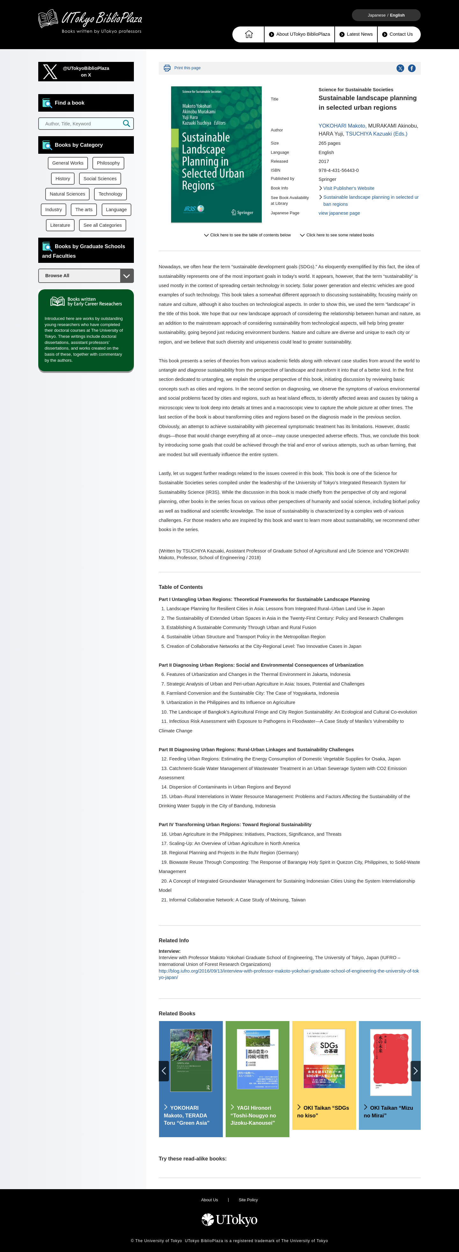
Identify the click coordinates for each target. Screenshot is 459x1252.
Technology (110, 193)
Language (116, 209)
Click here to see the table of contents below (250, 235)
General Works (68, 163)
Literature (60, 225)
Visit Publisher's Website (349, 188)
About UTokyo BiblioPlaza (299, 34)
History (62, 178)
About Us (209, 1199)
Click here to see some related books (340, 235)
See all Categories (103, 225)
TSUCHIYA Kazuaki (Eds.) (377, 134)
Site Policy (248, 1199)
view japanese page (339, 213)
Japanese (377, 15)
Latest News (356, 34)
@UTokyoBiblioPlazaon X (86, 72)
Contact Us (397, 34)
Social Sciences (100, 178)
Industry (53, 209)
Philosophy (108, 163)
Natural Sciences (67, 193)
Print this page (187, 67)
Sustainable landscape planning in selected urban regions (371, 201)
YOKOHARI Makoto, (343, 126)
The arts (83, 209)
